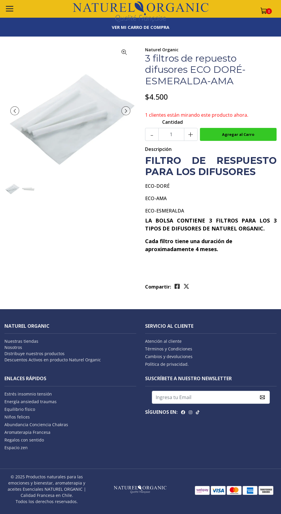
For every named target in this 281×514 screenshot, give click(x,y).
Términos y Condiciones (168, 349)
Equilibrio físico (19, 409)
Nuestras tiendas (21, 341)
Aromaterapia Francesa (27, 432)
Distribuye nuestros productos (34, 353)
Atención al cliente (163, 341)
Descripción (158, 149)
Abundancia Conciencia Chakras (36, 424)
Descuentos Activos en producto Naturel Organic (52, 360)
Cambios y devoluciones (169, 356)
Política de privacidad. (167, 364)
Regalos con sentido (24, 440)
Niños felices (17, 417)
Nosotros (13, 347)
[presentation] (14, 110)
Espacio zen (16, 447)
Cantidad (172, 122)
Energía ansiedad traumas (30, 401)
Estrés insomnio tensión (28, 394)
